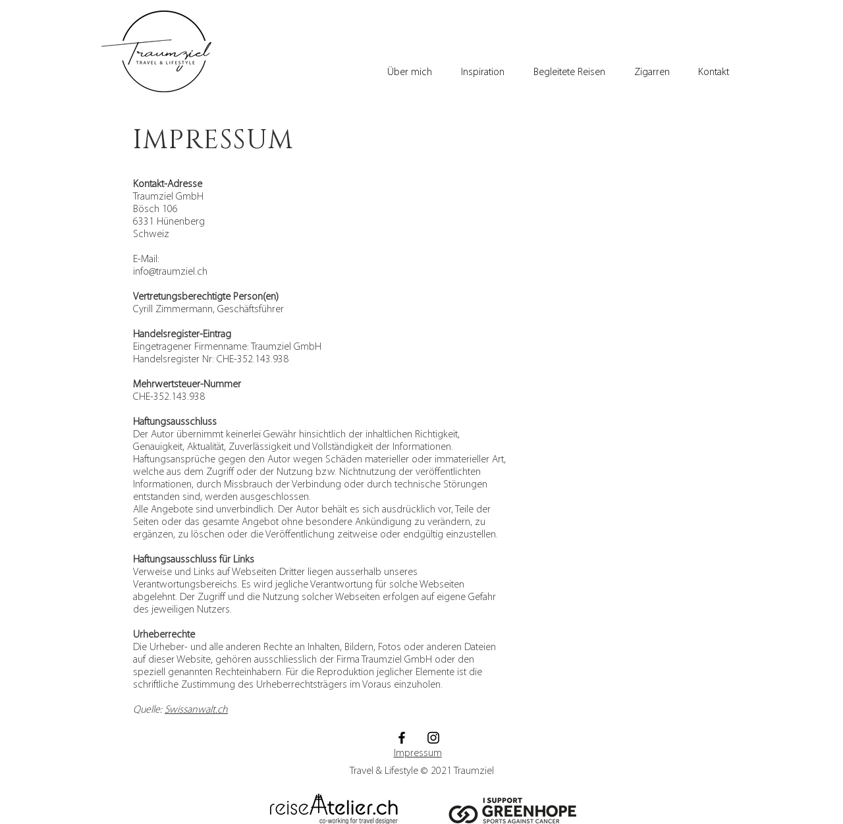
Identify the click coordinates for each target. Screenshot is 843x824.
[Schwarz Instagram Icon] (433, 738)
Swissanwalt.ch (196, 710)
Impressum (418, 753)
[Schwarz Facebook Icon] (402, 738)
